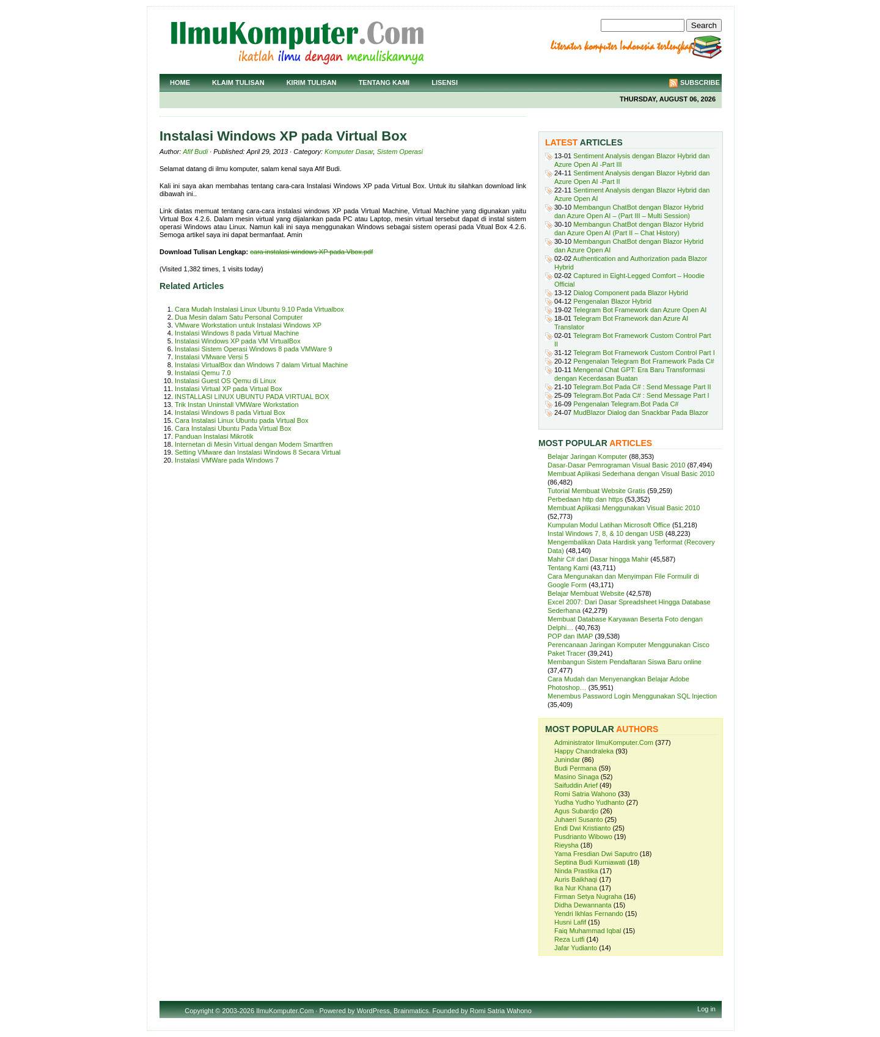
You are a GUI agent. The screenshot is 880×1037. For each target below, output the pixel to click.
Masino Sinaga (576, 776)
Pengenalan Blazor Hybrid (612, 301)
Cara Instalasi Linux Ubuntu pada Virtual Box (242, 420)
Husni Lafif (570, 922)
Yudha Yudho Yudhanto (589, 802)
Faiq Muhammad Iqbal (587, 930)
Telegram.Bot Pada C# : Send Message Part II (642, 386)
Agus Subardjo (576, 811)
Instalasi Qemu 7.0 (203, 372)
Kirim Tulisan (312, 82)
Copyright (199, 1010)
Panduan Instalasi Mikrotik (214, 436)
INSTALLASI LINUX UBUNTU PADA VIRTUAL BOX (252, 396)
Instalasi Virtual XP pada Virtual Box (228, 388)
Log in (706, 1009)
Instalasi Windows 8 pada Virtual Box (230, 412)
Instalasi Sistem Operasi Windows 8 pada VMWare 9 (253, 349)
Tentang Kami (384, 82)
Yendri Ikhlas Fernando (588, 913)
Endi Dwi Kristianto (582, 828)
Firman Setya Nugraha (588, 896)
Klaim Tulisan (238, 82)
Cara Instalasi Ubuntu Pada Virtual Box (233, 428)
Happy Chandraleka (584, 751)
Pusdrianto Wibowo (583, 836)
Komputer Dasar (348, 151)
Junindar (567, 759)
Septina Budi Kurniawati (590, 862)
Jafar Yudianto (575, 947)
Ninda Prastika (576, 870)
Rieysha (566, 845)
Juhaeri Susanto (578, 819)
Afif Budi (195, 151)
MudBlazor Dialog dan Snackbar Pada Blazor (640, 412)
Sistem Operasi (400, 151)
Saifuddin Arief (576, 785)
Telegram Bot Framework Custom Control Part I (644, 352)
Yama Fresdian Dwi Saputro (596, 853)
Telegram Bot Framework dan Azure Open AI (639, 309)
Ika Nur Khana (575, 888)
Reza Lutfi (569, 939)
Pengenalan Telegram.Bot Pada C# (625, 404)
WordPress (373, 1010)
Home (180, 82)
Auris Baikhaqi (575, 879)
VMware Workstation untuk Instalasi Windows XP (248, 325)
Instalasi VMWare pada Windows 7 (227, 460)
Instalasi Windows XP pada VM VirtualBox (238, 341)
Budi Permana (575, 768)
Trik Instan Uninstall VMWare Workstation (237, 404)
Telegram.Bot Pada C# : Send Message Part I (641, 395)
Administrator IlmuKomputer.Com (603, 742)
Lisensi (444, 82)
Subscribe (700, 82)
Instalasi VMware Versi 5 (211, 357)
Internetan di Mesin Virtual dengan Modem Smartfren (253, 444)
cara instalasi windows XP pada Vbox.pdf (311, 251)
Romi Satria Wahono (585, 793)
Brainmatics (411, 1010)
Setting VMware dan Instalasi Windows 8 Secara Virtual (257, 452)
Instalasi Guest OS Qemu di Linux (225, 380)
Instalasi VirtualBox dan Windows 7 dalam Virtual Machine (261, 364)
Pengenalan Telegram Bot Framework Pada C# (643, 361)
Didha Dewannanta (583, 905)
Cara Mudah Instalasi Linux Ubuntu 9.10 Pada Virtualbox (259, 309)
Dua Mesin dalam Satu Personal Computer (238, 317)
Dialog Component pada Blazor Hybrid (630, 292)
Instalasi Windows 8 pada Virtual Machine (237, 333)
